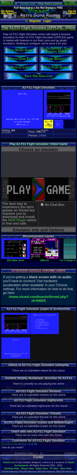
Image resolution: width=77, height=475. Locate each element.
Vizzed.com (27, 3)
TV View (53, 468)
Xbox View (65, 468)
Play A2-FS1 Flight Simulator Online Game (38, 144)
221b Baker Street (15, 259)
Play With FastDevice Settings (72, 189)
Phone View (27, 468)
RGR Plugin (17, 220)
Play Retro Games (50, 3)
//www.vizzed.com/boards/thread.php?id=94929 (38, 298)
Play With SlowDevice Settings (5, 189)
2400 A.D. (45, 259)
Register (35, 21)
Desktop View (11, 468)
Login (47, 21)
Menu (7, 2)
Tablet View (42, 468)
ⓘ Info (69, 2)
